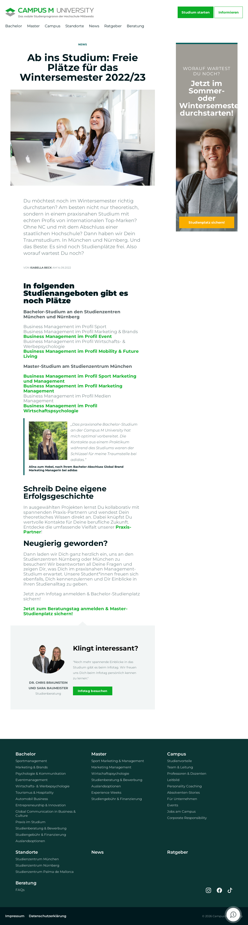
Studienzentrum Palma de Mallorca (45, 872)
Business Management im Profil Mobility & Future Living (81, 354)
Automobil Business (32, 799)
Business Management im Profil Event (67, 336)
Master (33, 26)
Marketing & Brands (32, 767)
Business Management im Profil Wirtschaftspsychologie (60, 408)
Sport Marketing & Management (117, 761)
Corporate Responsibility (187, 818)
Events (172, 805)
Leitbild (173, 780)
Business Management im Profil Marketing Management (72, 388)
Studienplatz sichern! (207, 222)
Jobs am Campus (181, 811)
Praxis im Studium (30, 822)
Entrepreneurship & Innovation (41, 805)
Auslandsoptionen (30, 841)
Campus (52, 26)
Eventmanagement (32, 780)
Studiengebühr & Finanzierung (41, 834)
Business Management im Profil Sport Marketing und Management (79, 378)
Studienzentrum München (37, 859)
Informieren (229, 12)
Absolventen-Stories (183, 792)
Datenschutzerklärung (47, 916)
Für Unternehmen (182, 799)
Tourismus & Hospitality (35, 792)
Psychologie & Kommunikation (41, 773)
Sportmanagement (31, 761)
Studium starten (196, 12)
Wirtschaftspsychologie (110, 773)
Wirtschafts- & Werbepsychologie (42, 786)
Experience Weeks (106, 792)
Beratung (135, 26)
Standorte (74, 26)
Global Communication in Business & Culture (46, 813)
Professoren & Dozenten (186, 773)
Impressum (14, 916)
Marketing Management (111, 767)
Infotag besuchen (93, 691)
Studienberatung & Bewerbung (41, 828)
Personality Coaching (184, 786)
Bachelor (13, 26)
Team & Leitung (180, 767)
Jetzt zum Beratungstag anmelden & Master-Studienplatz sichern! (75, 611)
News (94, 26)
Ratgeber (113, 26)
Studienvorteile (179, 761)
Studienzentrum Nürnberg (37, 865)
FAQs (20, 890)
